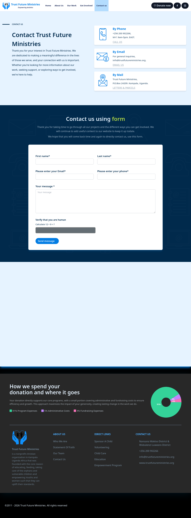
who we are (60, 441)
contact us (59, 459)
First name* (43, 156)
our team (58, 453)
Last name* (104, 156)
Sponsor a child (103, 441)
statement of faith (64, 447)
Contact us (101, 5)
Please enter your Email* (51, 171)
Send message (46, 241)
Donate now (162, 5)
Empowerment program (108, 465)
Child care (100, 453)
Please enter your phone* (112, 171)
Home (48, 5)
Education (100, 459)
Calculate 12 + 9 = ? (45, 224)
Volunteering (101, 447)
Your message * (45, 186)
